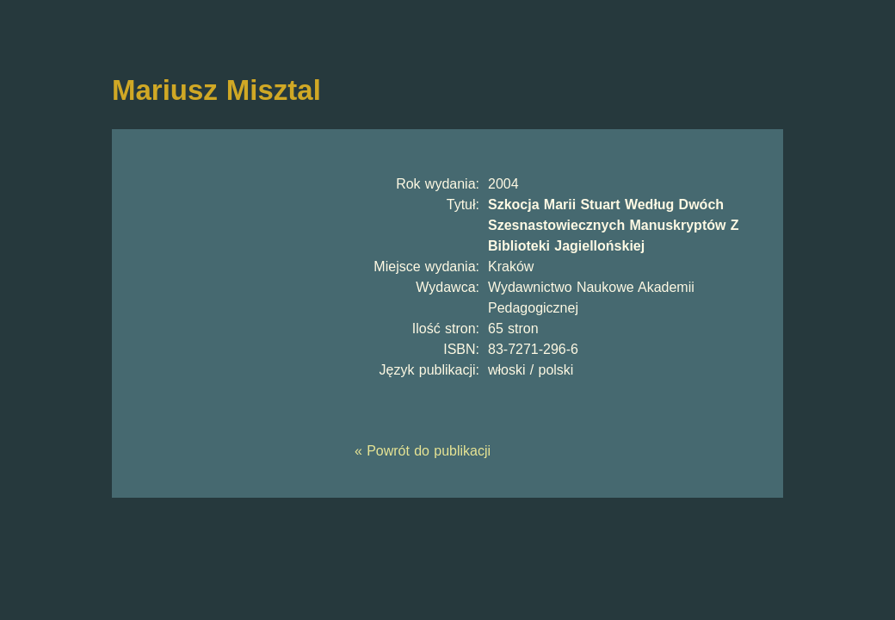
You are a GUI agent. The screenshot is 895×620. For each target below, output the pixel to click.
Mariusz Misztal (216, 90)
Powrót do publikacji (429, 450)
